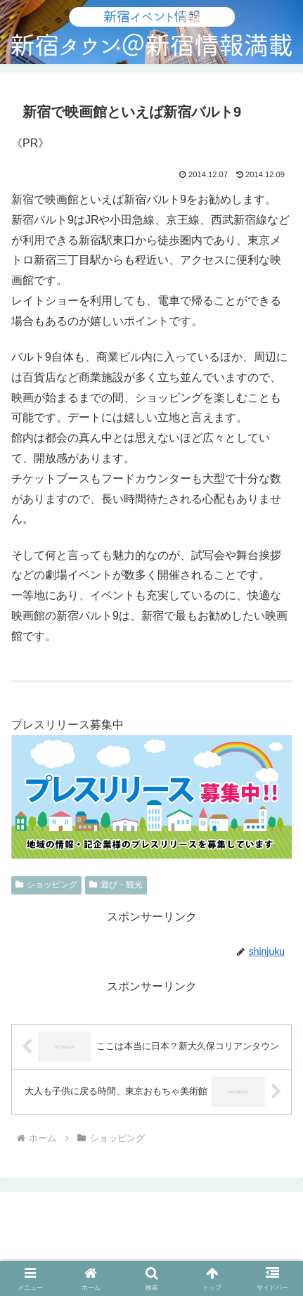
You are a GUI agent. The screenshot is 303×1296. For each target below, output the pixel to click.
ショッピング (46, 885)
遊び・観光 (116, 885)
